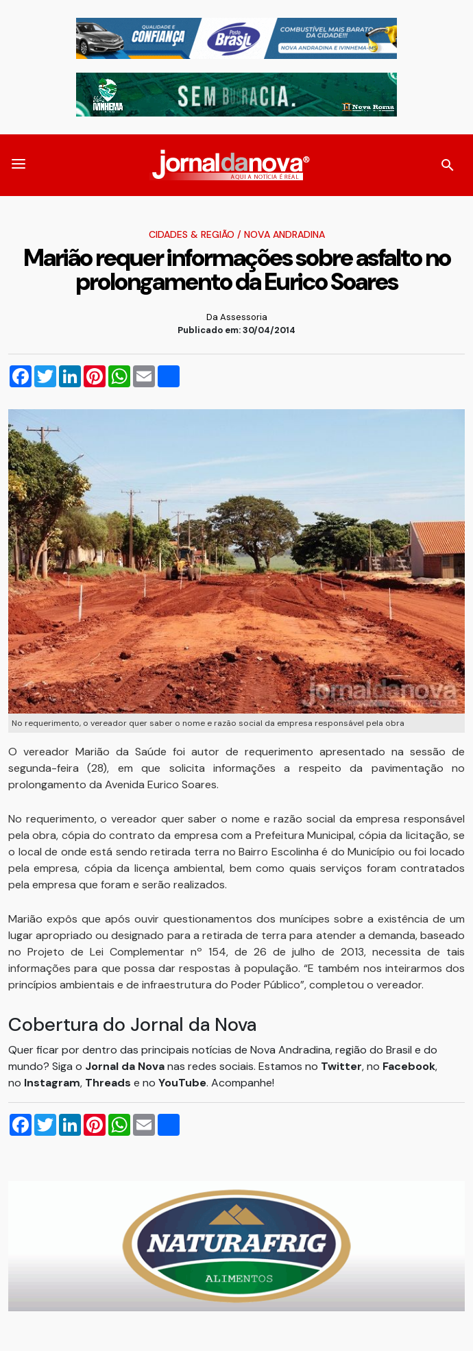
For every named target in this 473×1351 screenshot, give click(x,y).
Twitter (341, 1066)
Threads (109, 1082)
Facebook (409, 1066)
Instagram (52, 1082)
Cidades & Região (191, 234)
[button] (18, 165)
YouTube (182, 1082)
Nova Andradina (284, 234)
